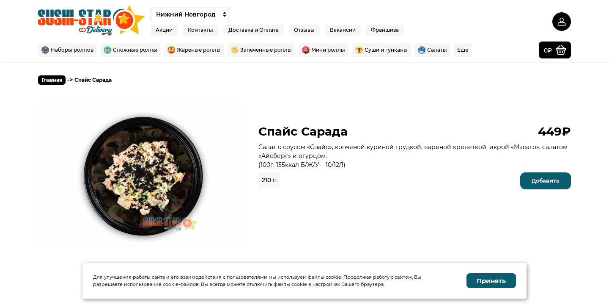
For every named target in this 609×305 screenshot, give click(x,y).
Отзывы (304, 29)
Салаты (432, 50)
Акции (164, 29)
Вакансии (343, 29)
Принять (491, 281)
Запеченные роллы (261, 50)
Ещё (462, 50)
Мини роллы (323, 50)
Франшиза (385, 29)
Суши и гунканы (381, 50)
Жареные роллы (194, 50)
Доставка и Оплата (253, 29)
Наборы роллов (67, 50)
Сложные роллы (130, 50)
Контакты (200, 29)
